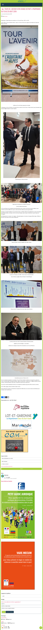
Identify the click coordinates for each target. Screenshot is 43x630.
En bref (6, 16)
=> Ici (3, 596)
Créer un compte (3, 466)
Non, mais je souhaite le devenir (8, 608)
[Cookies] (2, 627)
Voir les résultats (9, 612)
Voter (4, 612)
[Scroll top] (40, 627)
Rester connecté (5, 464)
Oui (3, 603)
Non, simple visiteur (6, 606)
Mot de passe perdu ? (9, 466)
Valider (21, 468)
